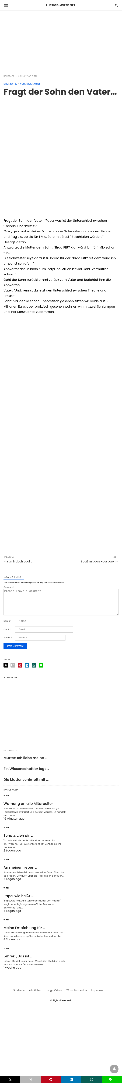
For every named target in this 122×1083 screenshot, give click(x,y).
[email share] (13, 671)
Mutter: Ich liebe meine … (25, 763)
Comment (9, 587)
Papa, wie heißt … (19, 901)
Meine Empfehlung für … (24, 933)
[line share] (41, 671)
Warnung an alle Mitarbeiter (28, 809)
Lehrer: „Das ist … (18, 961)
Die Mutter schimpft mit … (26, 785)
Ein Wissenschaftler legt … (26, 774)
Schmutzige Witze (27, 76)
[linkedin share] (27, 671)
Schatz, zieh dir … (18, 841)
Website (8, 643)
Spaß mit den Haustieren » (99, 561)
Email (7, 635)
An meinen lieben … (20, 873)
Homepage (9, 76)
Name (7, 627)
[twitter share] (6, 670)
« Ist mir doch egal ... (18, 561)
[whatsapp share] (34, 671)
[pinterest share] (20, 671)
